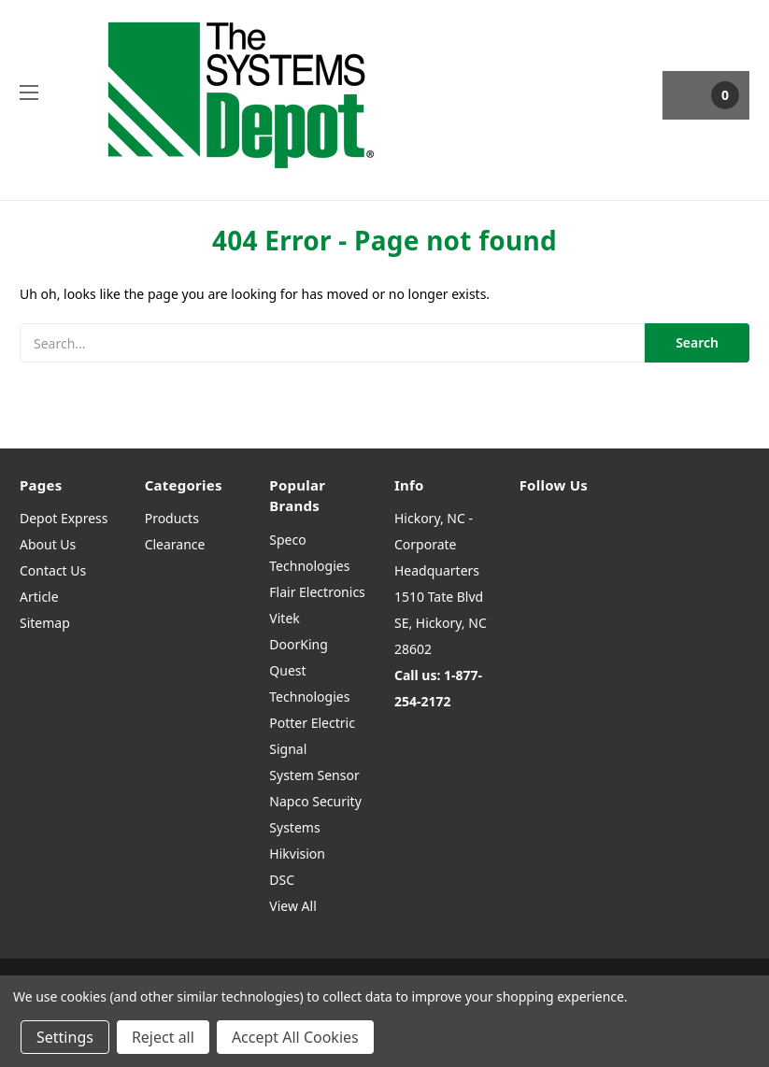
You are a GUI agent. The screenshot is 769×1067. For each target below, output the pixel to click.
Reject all (163, 1037)
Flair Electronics (317, 592)
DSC (281, 880)
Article (39, 596)
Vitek (284, 618)
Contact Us (53, 570)
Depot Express (64, 518)
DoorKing (298, 644)
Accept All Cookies (295, 1037)
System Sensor (314, 775)
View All (292, 906)
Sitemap (45, 623)
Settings (64, 1037)
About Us (48, 544)
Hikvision (297, 853)
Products (172, 518)
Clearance (175, 544)
